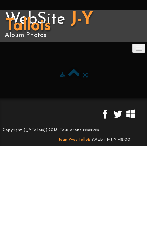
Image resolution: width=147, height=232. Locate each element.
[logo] (73, 26)
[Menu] (138, 48)
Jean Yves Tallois (74, 140)
